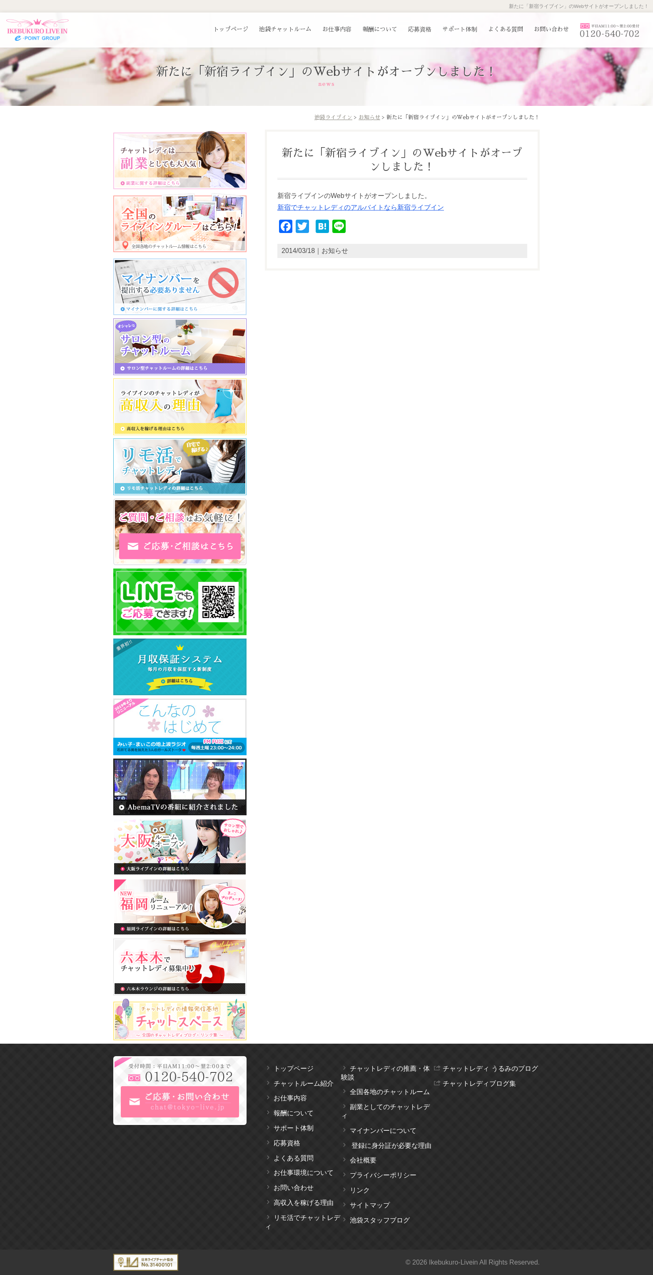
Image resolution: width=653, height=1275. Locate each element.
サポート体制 (459, 29)
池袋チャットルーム (285, 29)
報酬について (379, 29)
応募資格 (419, 29)
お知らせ (369, 117)
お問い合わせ (551, 29)
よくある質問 (505, 29)
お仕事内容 (336, 29)
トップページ (230, 29)
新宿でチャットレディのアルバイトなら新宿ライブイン (360, 207)
